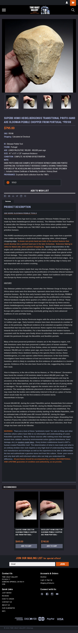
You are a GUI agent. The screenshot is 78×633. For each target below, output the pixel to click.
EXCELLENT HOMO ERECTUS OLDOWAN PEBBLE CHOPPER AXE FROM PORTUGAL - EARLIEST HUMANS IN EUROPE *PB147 (51, 532)
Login (42, 580)
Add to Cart (26, 546)
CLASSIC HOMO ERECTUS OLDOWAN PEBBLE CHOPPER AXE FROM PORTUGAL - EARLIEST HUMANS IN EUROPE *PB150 (26, 532)
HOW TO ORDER (8, 599)
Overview (8, 201)
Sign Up (49, 580)
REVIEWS (5, 596)
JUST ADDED (7, 593)
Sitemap (30, 628)
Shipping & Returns (47, 583)
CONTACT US (7, 602)
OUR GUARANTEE (8, 608)
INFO (3, 611)
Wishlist (43, 577)
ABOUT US (6, 605)
